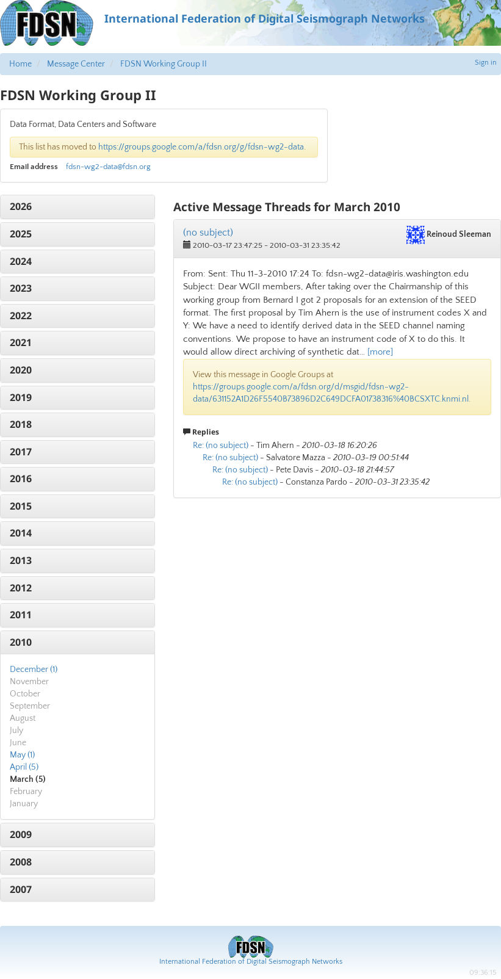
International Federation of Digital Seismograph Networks (250, 962)
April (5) (24, 767)
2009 (21, 834)
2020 (21, 370)
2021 (21, 342)
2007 (21, 889)
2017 (21, 451)
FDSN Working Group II (163, 64)
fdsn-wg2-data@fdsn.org (108, 166)
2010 (21, 642)
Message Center (76, 64)
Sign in (486, 63)
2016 (21, 478)
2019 (21, 397)
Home (20, 64)
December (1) (33, 669)
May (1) (22, 755)
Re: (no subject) (220, 445)
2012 (21, 587)
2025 (21, 233)
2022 (21, 315)
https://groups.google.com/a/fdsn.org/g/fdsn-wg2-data (201, 147)
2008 (21, 862)
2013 (21, 560)
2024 (21, 261)
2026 (21, 206)
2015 (21, 506)
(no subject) (208, 232)
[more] (380, 352)
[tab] (77, 207)
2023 (21, 288)
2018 (21, 424)
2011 (21, 614)
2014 (21, 533)
